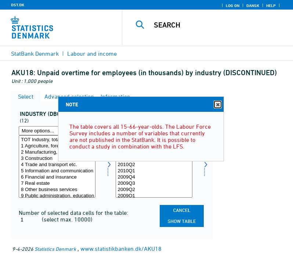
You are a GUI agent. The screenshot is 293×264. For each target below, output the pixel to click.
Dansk (252, 5)
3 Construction (57, 158)
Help (271, 5)
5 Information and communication (57, 171)
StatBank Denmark (35, 53)
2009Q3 (154, 183)
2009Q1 (154, 196)
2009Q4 (154, 177)
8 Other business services (57, 190)
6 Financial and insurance (57, 177)
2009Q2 (154, 190)
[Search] (218, 25)
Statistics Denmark (55, 249)
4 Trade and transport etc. (57, 165)
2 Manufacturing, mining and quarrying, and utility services (57, 152)
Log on (232, 5)
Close (217, 105)
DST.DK (17, 4)
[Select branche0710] (57, 166)
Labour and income (92, 53)
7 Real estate (57, 183)
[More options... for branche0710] (57, 130)
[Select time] (154, 166)
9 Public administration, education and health (57, 196)
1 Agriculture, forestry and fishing (57, 146)
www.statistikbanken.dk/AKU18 (121, 248)
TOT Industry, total (57, 140)
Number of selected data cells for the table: (73, 212)
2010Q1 (154, 171)
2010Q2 (154, 165)
